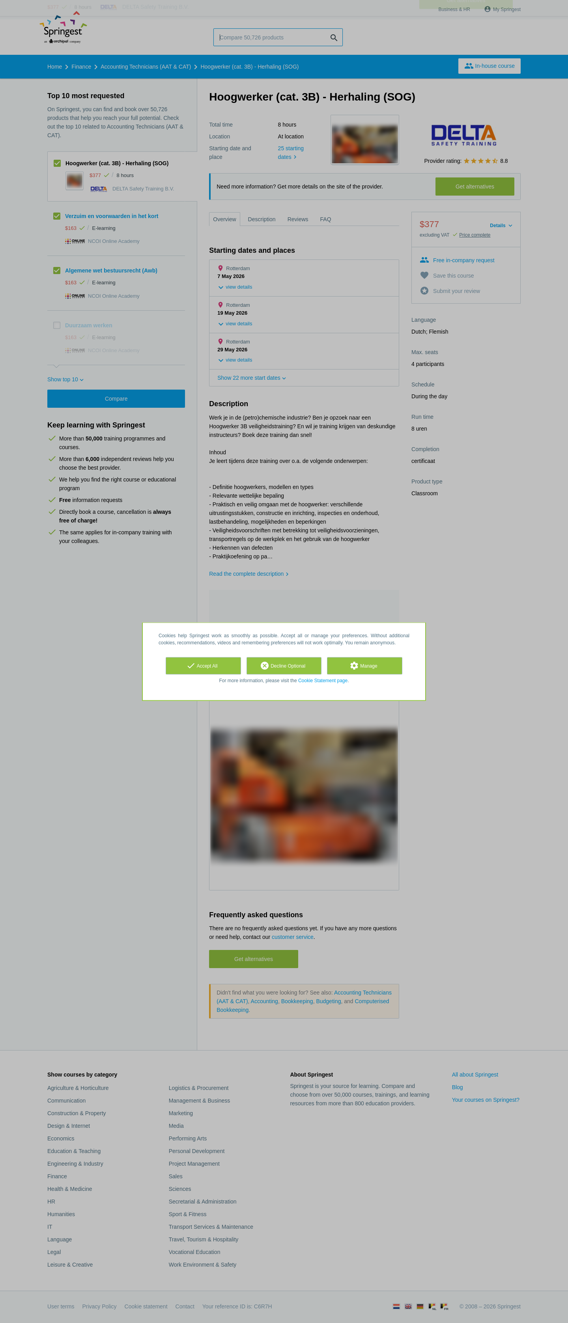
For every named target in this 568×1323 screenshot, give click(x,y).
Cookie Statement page (323, 680)
